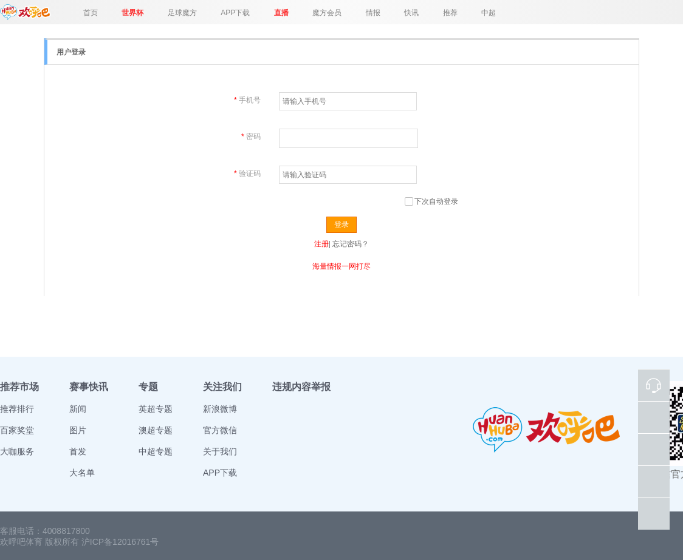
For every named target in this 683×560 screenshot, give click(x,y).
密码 (251, 136)
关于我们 (220, 451)
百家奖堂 (17, 430)
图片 (77, 430)
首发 (77, 451)
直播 (281, 12)
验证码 (247, 173)
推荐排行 (17, 409)
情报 (373, 12)
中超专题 (156, 451)
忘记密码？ (350, 244)
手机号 (247, 100)
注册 (321, 244)
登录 (341, 224)
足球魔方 (182, 12)
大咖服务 (17, 451)
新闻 (77, 409)
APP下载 (235, 12)
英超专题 (156, 409)
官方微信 (220, 430)
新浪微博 (220, 409)
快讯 (411, 12)
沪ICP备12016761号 (120, 542)
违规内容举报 (301, 387)
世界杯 (132, 12)
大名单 (82, 472)
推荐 (450, 12)
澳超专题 (156, 430)
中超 (488, 12)
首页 (90, 12)
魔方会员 (327, 12)
